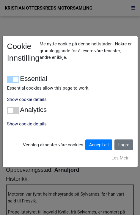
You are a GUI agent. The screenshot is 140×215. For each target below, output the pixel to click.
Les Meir (119, 158)
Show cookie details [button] (27, 99)
